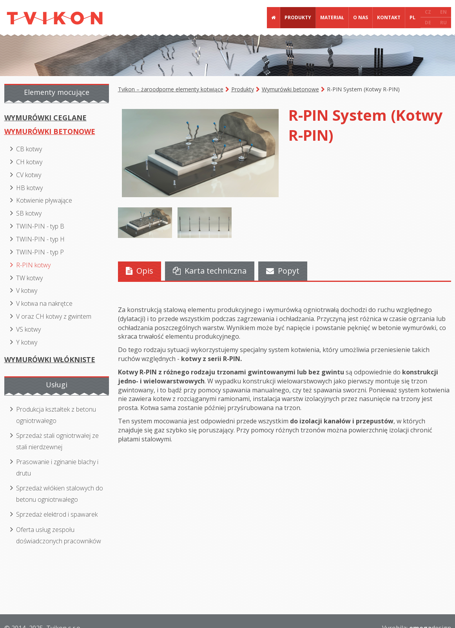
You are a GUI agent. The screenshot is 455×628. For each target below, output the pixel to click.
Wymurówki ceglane (45, 117)
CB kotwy (29, 149)
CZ (428, 12)
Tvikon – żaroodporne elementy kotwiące (170, 89)
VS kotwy (28, 329)
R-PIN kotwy (33, 265)
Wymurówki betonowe (290, 89)
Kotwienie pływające (44, 200)
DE (428, 22)
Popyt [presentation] (282, 270)
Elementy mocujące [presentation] (56, 92)
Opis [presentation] (139, 270)
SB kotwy (29, 213)
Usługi (56, 384)
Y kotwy (26, 342)
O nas (360, 17)
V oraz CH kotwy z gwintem (53, 316)
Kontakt (389, 17)
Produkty (298, 17)
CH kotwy (29, 162)
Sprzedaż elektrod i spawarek (57, 514)
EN (443, 12)
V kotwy (26, 290)
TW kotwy (29, 278)
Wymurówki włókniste (49, 359)
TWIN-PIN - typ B (40, 226)
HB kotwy (29, 187)
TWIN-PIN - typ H (40, 239)
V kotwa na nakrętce (44, 303)
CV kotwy (28, 175)
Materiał (332, 17)
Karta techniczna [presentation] (210, 270)
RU (443, 22)
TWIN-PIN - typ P (40, 252)
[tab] (139, 271)
